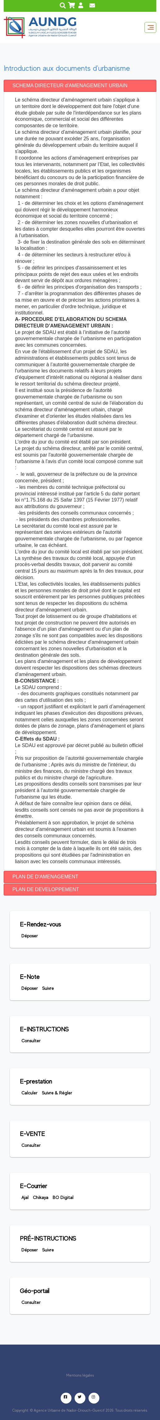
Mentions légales (80, 1375)
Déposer (29, 935)
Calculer (29, 1092)
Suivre (48, 988)
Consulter (31, 1040)
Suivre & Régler (57, 1092)
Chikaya (40, 1197)
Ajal (24, 1197)
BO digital (63, 1197)
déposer (29, 1249)
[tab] (80, 86)
